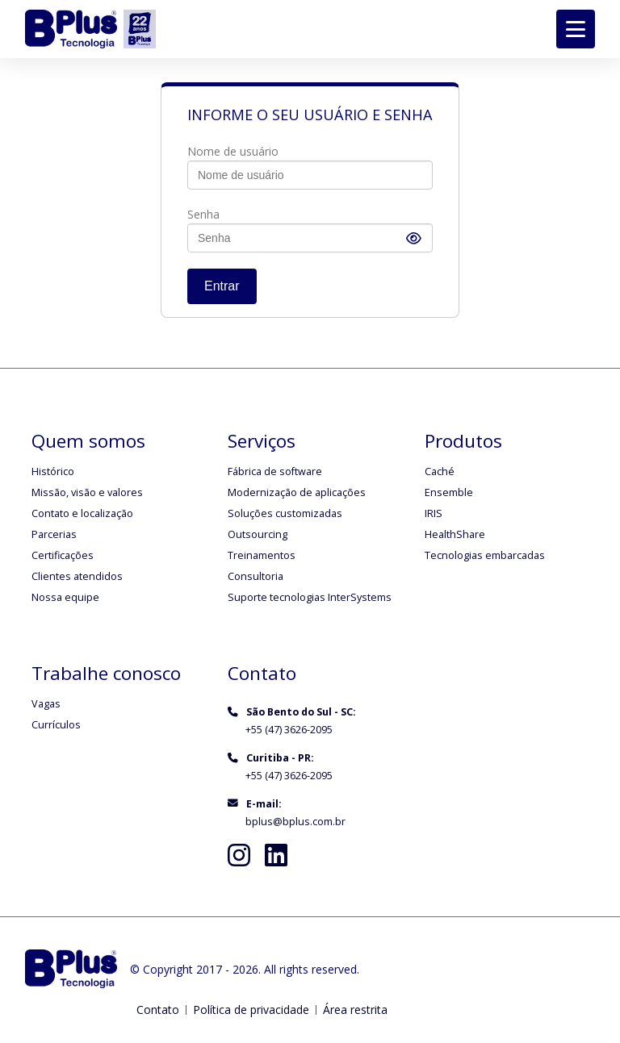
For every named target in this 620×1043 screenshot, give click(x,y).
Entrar (222, 286)
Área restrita (355, 1009)
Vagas (46, 704)
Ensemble (449, 492)
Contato (157, 1009)
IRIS (433, 513)
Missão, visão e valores (87, 492)
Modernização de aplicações (297, 492)
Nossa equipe (65, 597)
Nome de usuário (233, 151)
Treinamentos (261, 555)
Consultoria (255, 576)
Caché (440, 471)
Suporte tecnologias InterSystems (310, 597)
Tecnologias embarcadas (485, 555)
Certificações (62, 555)
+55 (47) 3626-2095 (289, 729)
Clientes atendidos (77, 576)
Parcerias (54, 534)
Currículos (56, 725)
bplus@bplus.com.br (295, 821)
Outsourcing (257, 534)
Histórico (52, 471)
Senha (203, 214)
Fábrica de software (275, 471)
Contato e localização (82, 513)
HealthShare (455, 534)
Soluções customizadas (285, 513)
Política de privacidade (251, 1009)
